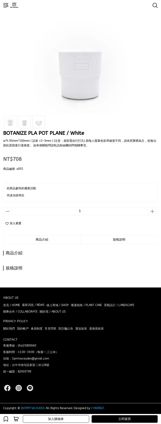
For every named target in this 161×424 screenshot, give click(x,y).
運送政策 (81, 328)
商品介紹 (42, 239)
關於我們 (9, 328)
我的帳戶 (23, 328)
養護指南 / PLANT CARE (86, 305)
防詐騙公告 (65, 328)
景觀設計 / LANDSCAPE (119, 305)
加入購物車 (56, 419)
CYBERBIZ (97, 408)
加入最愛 (13, 223)
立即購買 (124, 419)
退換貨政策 (96, 328)
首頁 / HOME (11, 305)
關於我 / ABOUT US (53, 311)
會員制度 (37, 328)
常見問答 (50, 328)
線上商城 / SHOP (58, 305)
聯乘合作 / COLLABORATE (20, 311)
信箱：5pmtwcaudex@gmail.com (26, 358)
